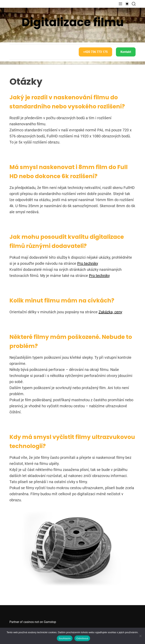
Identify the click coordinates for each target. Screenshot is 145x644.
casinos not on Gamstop (39, 622)
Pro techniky (87, 263)
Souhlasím (65, 638)
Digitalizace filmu (73, 22)
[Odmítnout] (140, 636)
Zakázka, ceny (110, 312)
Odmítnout (82, 638)
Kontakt (125, 52)
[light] (127, 4)
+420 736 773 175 (95, 52)
